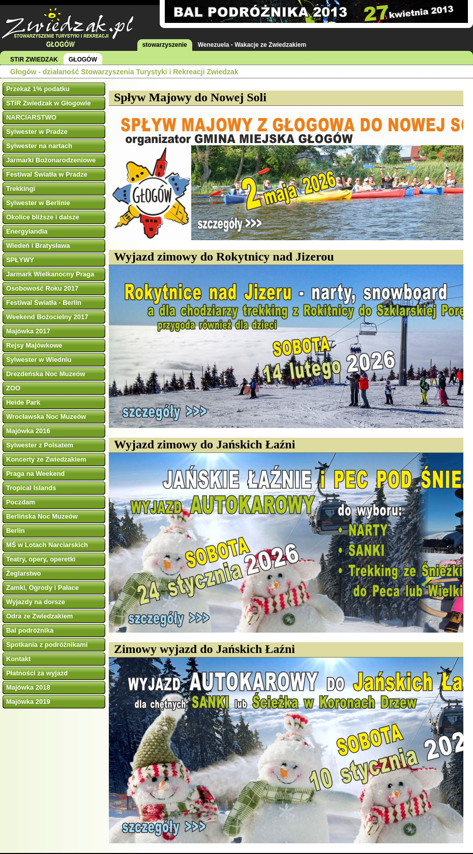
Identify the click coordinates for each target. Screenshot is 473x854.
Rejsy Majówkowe (34, 345)
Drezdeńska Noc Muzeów (45, 374)
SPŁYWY (20, 260)
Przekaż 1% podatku (38, 89)
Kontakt (18, 659)
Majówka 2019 (28, 701)
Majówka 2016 (28, 431)
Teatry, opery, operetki (41, 559)
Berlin (15, 530)
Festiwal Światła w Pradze (46, 174)
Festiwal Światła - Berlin (43, 302)
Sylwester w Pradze (37, 131)
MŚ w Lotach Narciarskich (47, 545)
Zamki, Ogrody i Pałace (42, 587)
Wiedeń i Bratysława (38, 245)
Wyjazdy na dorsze (35, 602)
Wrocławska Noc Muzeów (46, 416)
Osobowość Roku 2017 (42, 288)
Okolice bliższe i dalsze (42, 217)
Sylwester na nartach (39, 146)
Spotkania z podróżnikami (46, 644)
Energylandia (27, 231)
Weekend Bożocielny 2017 (47, 317)
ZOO (13, 388)
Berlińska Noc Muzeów (42, 516)
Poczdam (20, 502)
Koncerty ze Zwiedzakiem (46, 459)
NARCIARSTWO (31, 117)
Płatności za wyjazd (37, 673)
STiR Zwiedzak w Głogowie (48, 103)
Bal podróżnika (29, 630)
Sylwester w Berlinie (38, 203)
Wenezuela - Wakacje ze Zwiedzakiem (252, 44)
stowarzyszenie (164, 44)
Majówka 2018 (28, 687)
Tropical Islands (31, 488)
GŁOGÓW (83, 59)
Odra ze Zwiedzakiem (39, 616)
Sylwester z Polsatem (39, 445)
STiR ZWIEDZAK (34, 59)
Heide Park (23, 402)
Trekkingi (20, 188)
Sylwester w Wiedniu (38, 359)
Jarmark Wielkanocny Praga (50, 274)
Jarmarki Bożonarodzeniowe (51, 160)
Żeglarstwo (23, 573)
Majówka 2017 (28, 331)
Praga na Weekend (35, 473)
